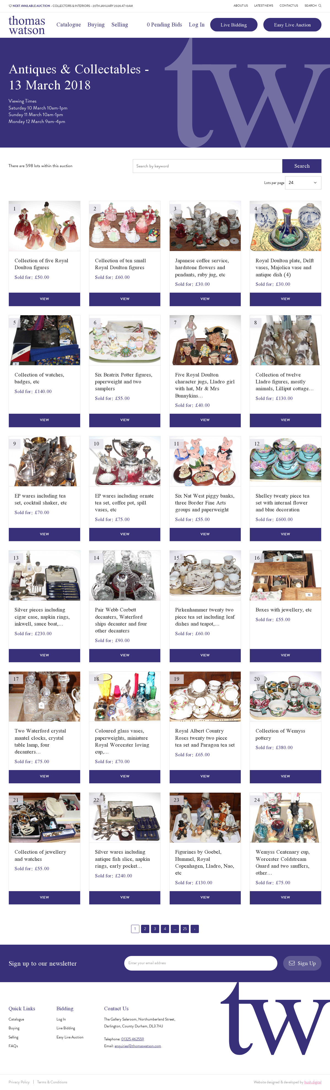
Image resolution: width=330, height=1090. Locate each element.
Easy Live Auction (292, 24)
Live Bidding (234, 24)
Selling (120, 24)
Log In (196, 24)
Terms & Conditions (52, 1082)
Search (302, 166)
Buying (96, 24)
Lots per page (292, 182)
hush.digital (312, 1082)
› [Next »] (194, 929)
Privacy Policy (19, 1082)
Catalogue (68, 24)
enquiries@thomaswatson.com (138, 1046)
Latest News (263, 5)
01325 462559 (132, 1039)
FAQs (13, 1046)
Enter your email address (147, 963)
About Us (241, 5)
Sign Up (302, 963)
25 (185, 929)
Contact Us (289, 5)
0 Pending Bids (164, 24)
